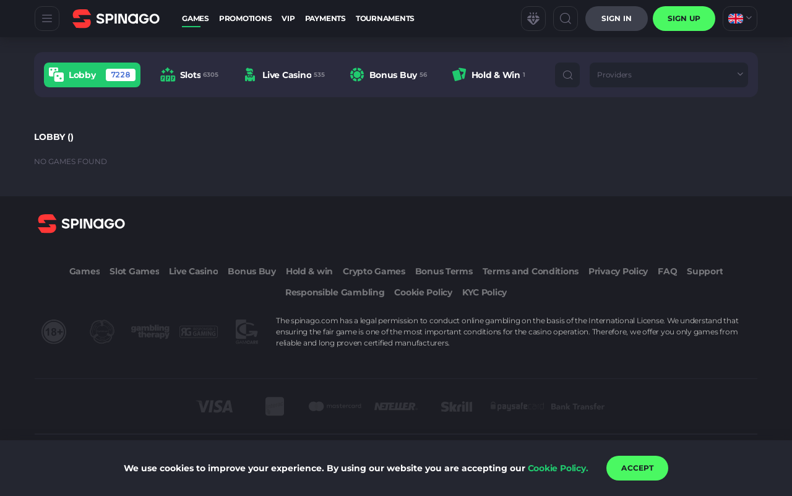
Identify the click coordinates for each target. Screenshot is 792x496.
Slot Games (134, 271)
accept (637, 467)
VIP (288, 18)
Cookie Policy (423, 292)
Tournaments (385, 18)
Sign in (616, 18)
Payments (325, 18)
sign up (684, 18)
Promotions (245, 18)
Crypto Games (374, 271)
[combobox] (740, 18)
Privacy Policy (618, 271)
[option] (92, 74)
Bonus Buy (251, 271)
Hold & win (309, 271)
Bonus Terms (444, 271)
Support (705, 271)
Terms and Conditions (531, 271)
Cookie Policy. (558, 468)
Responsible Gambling (334, 292)
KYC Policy (484, 292)
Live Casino (193, 271)
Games (195, 18)
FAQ (667, 271)
